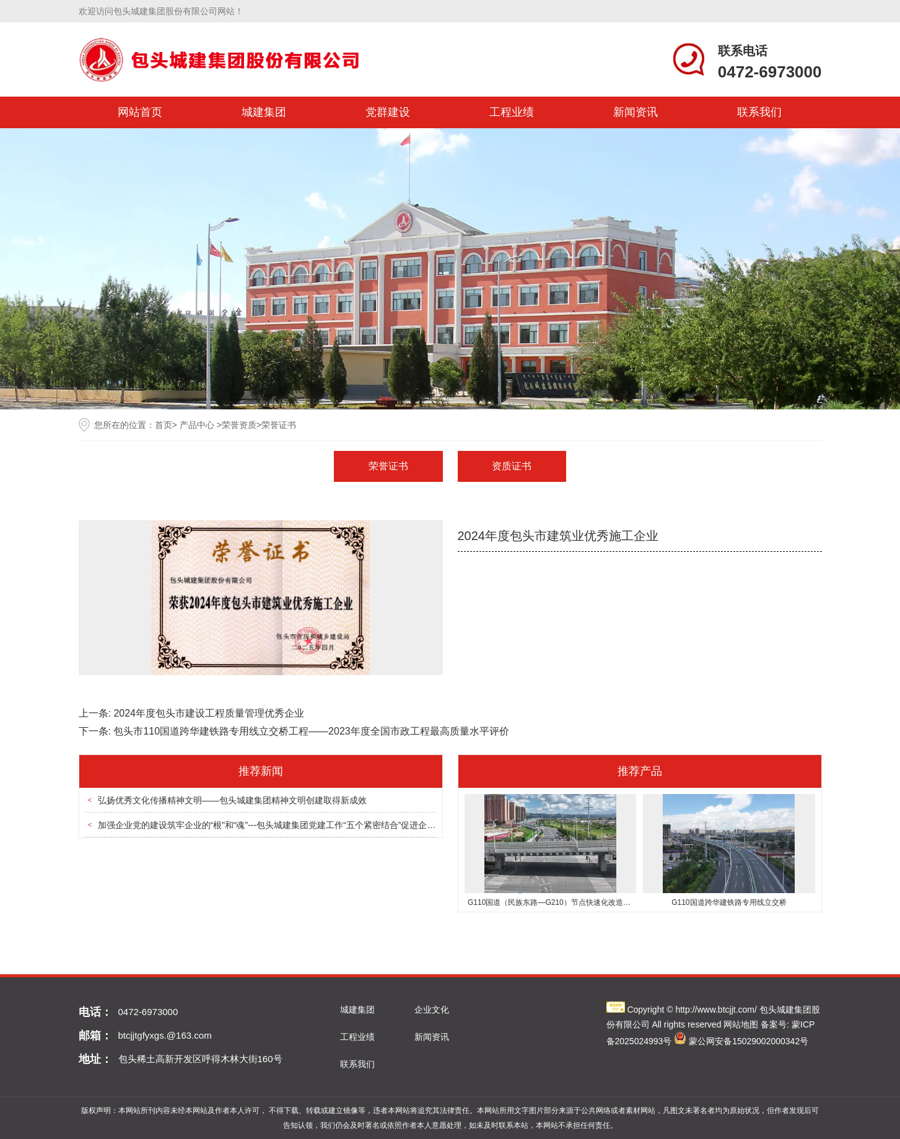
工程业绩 (511, 112)
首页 (163, 425)
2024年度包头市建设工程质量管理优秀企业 (208, 713)
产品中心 (197, 425)
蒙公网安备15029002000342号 (748, 1041)
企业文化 (431, 1010)
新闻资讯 (635, 112)
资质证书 (511, 466)
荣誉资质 (239, 425)
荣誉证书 (388, 466)
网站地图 (740, 1024)
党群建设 (387, 112)
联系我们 (759, 112)
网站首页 (140, 112)
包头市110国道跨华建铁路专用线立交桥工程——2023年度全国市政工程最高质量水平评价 (311, 731)
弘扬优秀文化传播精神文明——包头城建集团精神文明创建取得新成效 (232, 800)
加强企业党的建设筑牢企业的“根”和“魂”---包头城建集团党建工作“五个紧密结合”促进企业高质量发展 (288, 825)
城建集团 (264, 112)
